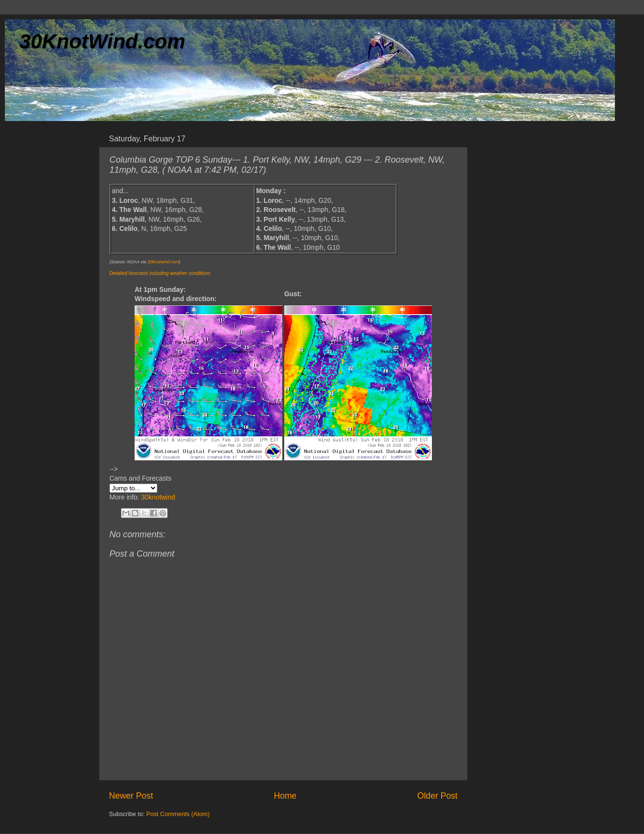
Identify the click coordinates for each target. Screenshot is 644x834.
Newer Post (131, 796)
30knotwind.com (163, 261)
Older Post (437, 796)
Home (285, 796)
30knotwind (158, 497)
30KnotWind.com (102, 41)
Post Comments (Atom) (178, 814)
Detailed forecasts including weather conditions (159, 273)
